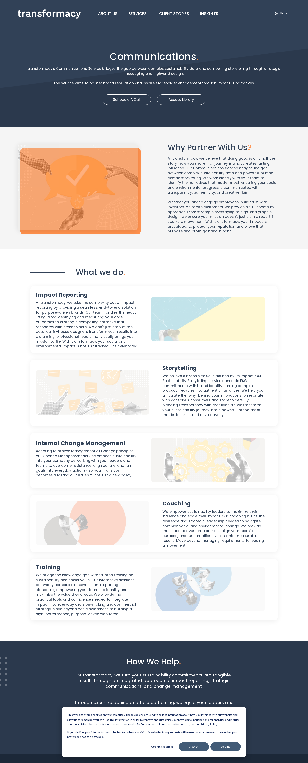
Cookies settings (162, 746)
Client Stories (174, 13)
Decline (225, 746)
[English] (281, 13)
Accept (193, 746)
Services (137, 13)
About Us (107, 13)
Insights (209, 13)
